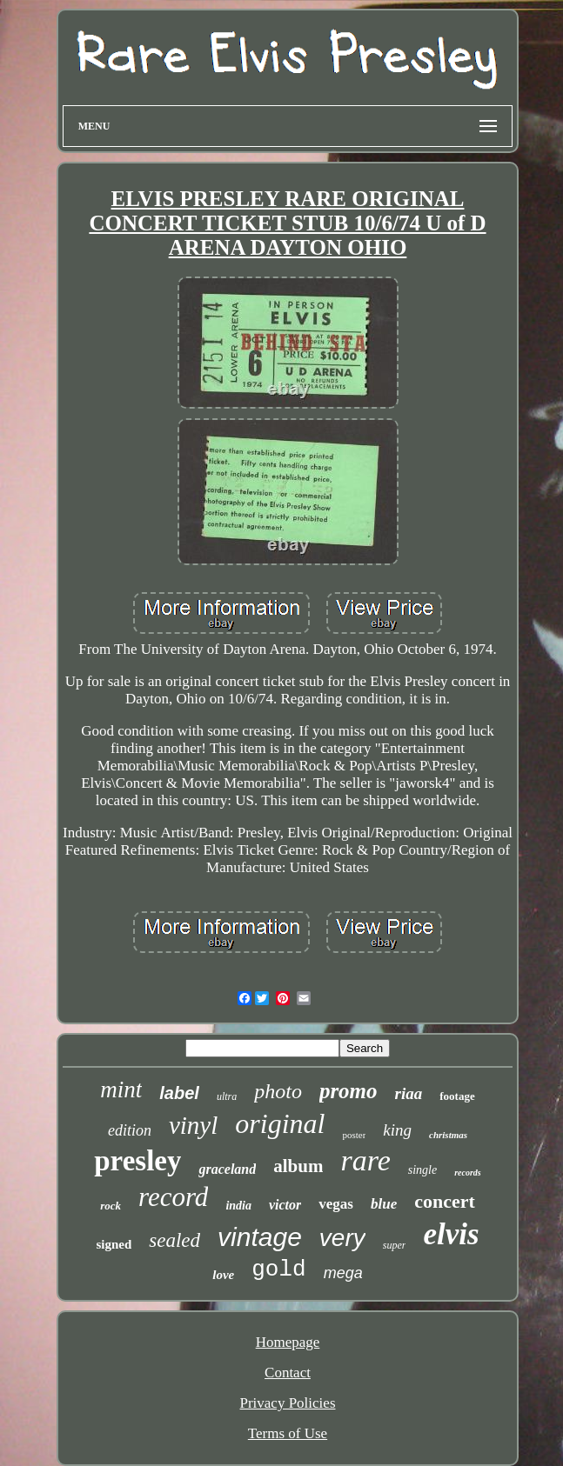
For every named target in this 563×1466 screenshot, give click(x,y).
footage (456, 1096)
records (467, 1172)
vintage (260, 1237)
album (298, 1166)
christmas (448, 1134)
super (394, 1245)
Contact (288, 1372)
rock (110, 1205)
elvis (451, 1234)
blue (384, 1204)
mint (121, 1089)
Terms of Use (287, 1433)
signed (113, 1244)
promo (348, 1091)
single (422, 1169)
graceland (227, 1169)
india (238, 1205)
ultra (227, 1096)
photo (278, 1091)
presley (137, 1160)
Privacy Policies (287, 1403)
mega (343, 1273)
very (342, 1237)
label (179, 1093)
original (280, 1123)
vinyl (193, 1125)
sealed (174, 1240)
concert (444, 1201)
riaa (409, 1093)
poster (353, 1134)
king (397, 1130)
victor (285, 1204)
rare (365, 1160)
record (173, 1197)
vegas (335, 1204)
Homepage (288, 1342)
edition (129, 1130)
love (223, 1275)
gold (278, 1269)
